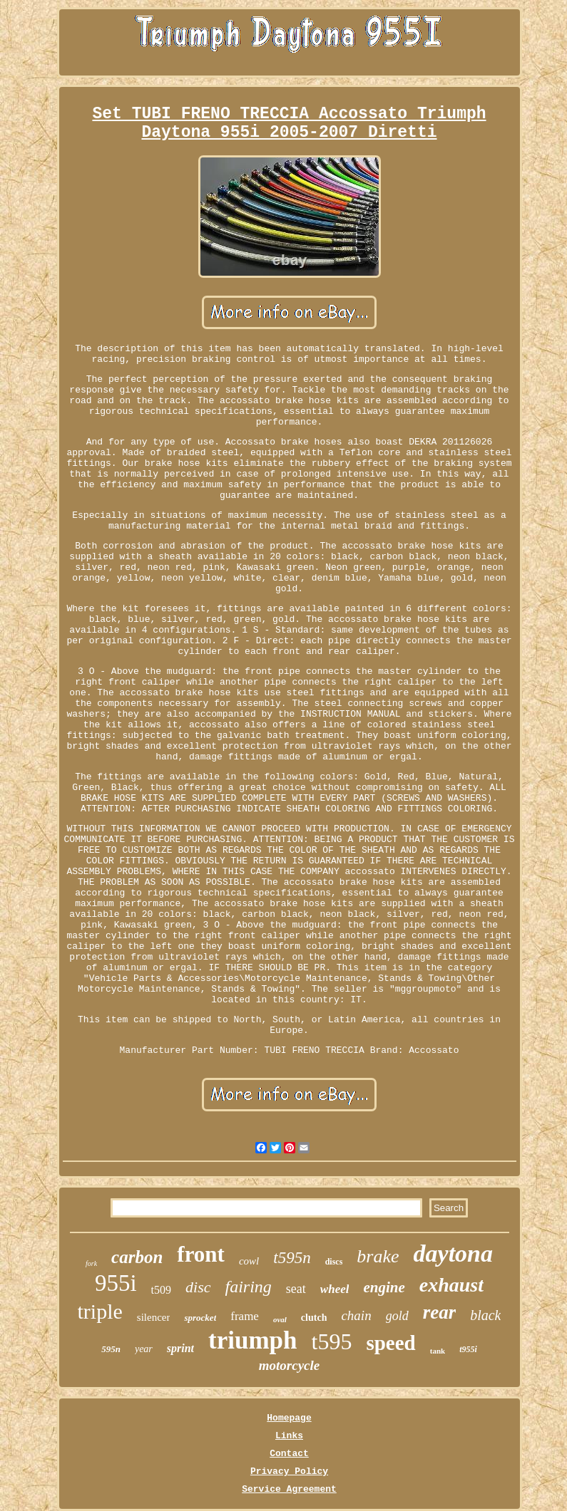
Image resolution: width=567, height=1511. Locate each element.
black (485, 1315)
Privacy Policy (289, 1471)
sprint (180, 1348)
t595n (291, 1258)
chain (356, 1315)
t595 (332, 1341)
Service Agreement (289, 1489)
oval (280, 1319)
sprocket (200, 1317)
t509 (161, 1290)
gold (397, 1316)
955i (116, 1283)
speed (390, 1342)
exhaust (451, 1285)
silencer (153, 1317)
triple (100, 1311)
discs (334, 1262)
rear (439, 1312)
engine (383, 1287)
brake (378, 1256)
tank (437, 1350)
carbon (137, 1257)
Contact (289, 1453)
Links (289, 1435)
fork (91, 1263)
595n (111, 1349)
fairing (248, 1286)
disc (197, 1287)
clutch (314, 1317)
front (201, 1254)
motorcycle (289, 1365)
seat (296, 1289)
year (144, 1349)
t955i (468, 1349)
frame (244, 1316)
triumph (252, 1340)
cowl (249, 1261)
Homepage (289, 1418)
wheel (334, 1289)
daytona (453, 1253)
